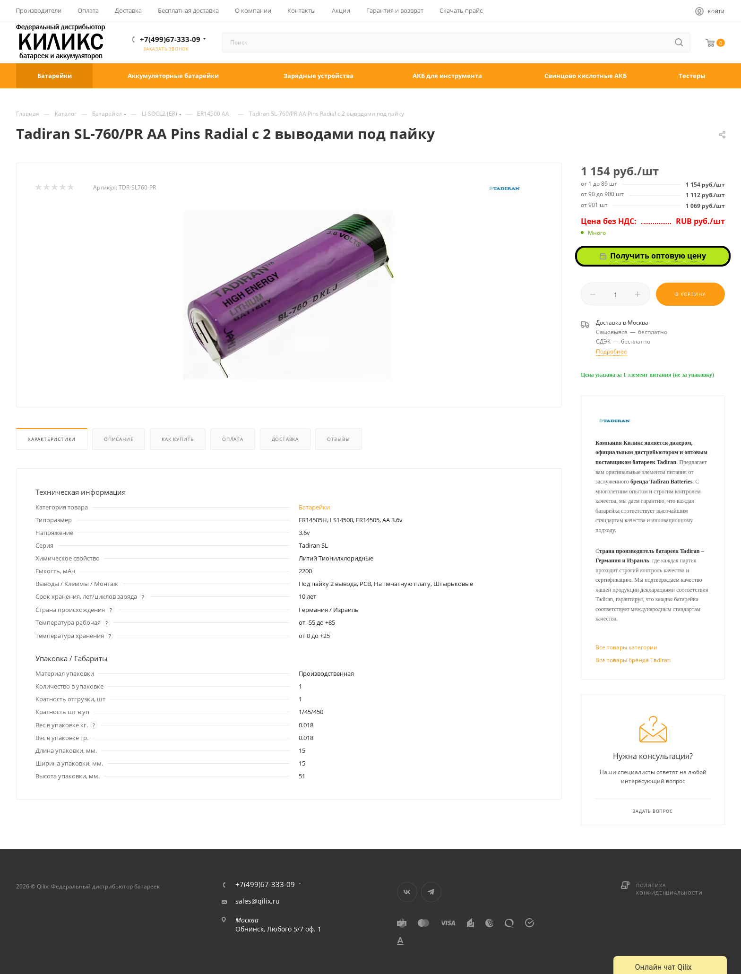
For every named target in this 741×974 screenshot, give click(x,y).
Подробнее (611, 351)
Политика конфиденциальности (669, 889)
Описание (118, 439)
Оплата (232, 439)
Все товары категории (626, 647)
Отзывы (338, 439)
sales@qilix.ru (257, 901)
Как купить (178, 439)
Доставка (285, 439)
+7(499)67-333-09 (170, 39)
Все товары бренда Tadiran (633, 660)
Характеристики (52, 439)
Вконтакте (407, 892)
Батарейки (314, 507)
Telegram (431, 892)
